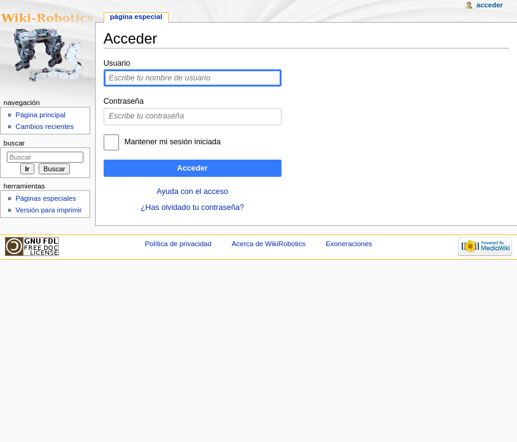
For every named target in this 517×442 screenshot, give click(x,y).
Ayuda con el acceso (192, 191)
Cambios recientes (44, 126)
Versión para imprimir (48, 210)
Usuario (117, 63)
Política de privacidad (178, 243)
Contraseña (124, 101)
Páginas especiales (45, 198)
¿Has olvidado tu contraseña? (192, 207)
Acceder (192, 168)
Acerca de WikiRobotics (269, 243)
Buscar (14, 143)
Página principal (40, 114)
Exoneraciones (349, 243)
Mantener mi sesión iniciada (172, 142)
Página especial (136, 16)
